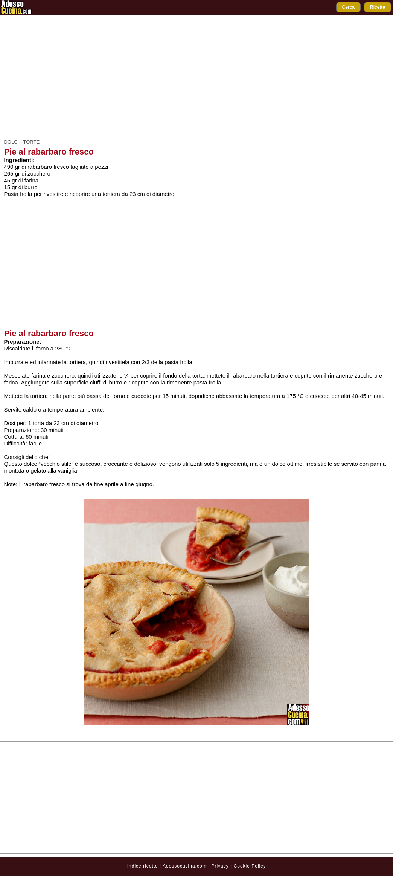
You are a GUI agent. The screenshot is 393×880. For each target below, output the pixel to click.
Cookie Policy (250, 866)
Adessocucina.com (185, 866)
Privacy (220, 866)
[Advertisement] (196, 74)
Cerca (348, 7)
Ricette (377, 7)
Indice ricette (142, 866)
